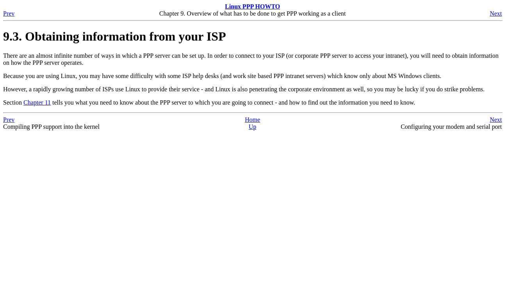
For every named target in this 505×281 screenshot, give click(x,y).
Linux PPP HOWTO (252, 6)
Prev (8, 13)
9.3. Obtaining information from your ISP (114, 36)
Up (253, 126)
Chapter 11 (37, 102)
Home (252, 119)
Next (496, 13)
